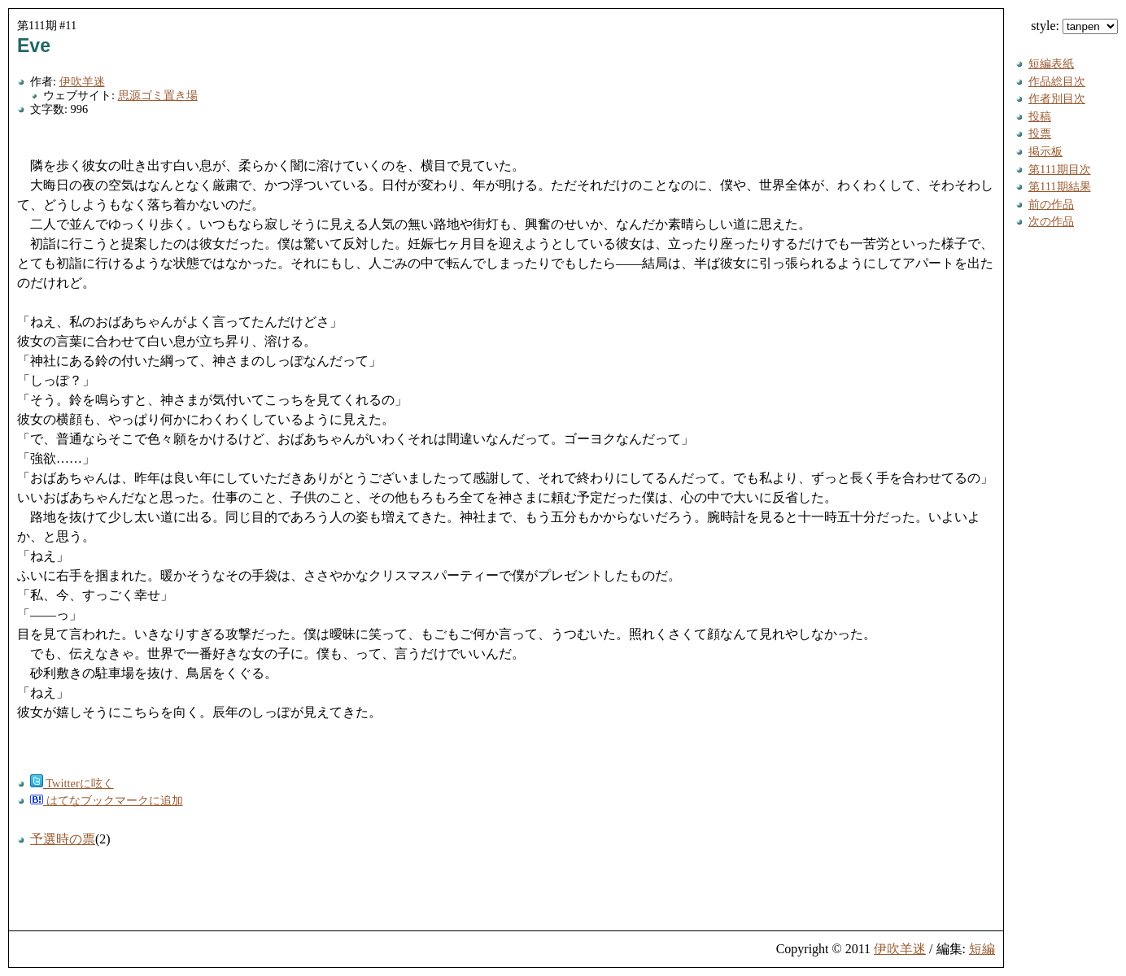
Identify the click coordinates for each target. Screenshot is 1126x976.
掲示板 (1045, 151)
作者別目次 (1056, 98)
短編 (982, 949)
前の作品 (1051, 204)
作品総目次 (1056, 81)
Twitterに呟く (72, 783)
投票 (1039, 133)
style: (1074, 26)
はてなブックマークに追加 (106, 800)
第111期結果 (1059, 186)
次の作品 (1051, 221)
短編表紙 (1051, 63)
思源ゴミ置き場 (158, 95)
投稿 (1039, 116)
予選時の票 (62, 839)
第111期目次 (1059, 169)
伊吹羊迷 (82, 81)
